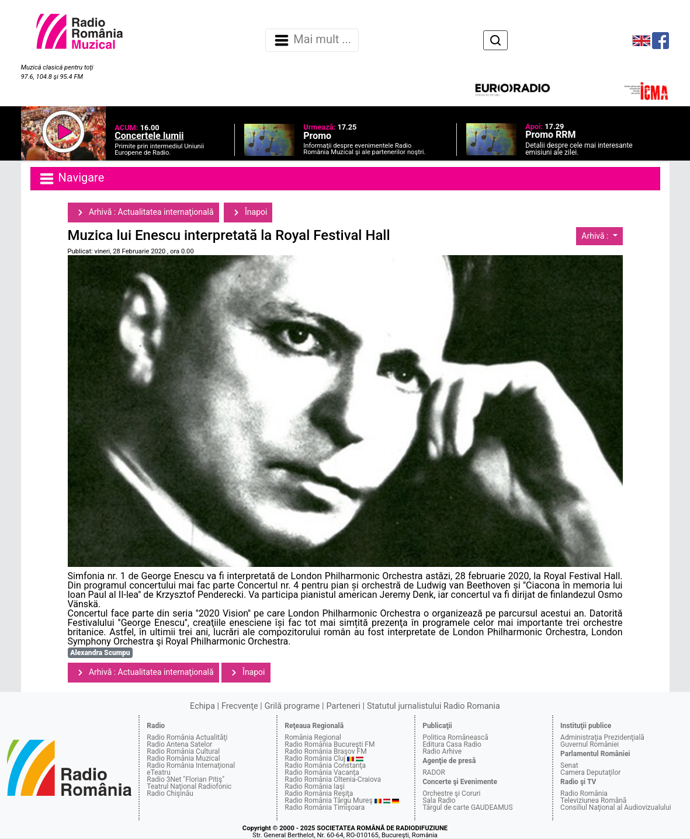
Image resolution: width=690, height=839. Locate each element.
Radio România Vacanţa (322, 772)
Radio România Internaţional (191, 765)
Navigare (71, 178)
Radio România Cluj (315, 758)
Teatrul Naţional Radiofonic (189, 786)
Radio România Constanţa (325, 765)
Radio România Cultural (183, 751)
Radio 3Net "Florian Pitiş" (185, 779)
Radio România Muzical (183, 758)
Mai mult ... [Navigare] (312, 40)
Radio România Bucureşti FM (330, 744)
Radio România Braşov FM (325, 751)
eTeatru (158, 772)
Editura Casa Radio (451, 744)
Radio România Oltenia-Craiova (333, 779)
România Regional (313, 737)
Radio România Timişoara (325, 807)
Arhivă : (596, 236)
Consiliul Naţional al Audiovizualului (615, 807)
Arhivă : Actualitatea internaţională (143, 213)
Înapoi (248, 213)
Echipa (202, 706)
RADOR (433, 772)
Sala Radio (439, 800)
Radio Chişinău (170, 793)
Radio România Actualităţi (187, 737)
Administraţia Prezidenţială (602, 737)
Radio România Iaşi (315, 786)
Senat (569, 765)
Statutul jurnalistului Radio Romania (433, 706)
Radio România (584, 793)
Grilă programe (292, 706)
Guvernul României (589, 744)
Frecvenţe (239, 706)
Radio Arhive (442, 751)
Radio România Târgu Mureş (328, 800)
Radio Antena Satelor (179, 744)
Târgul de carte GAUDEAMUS (467, 807)
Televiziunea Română (593, 800)
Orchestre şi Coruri (451, 793)
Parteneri (343, 706)
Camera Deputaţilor (590, 772)
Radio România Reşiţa (319, 793)
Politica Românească (455, 737)
